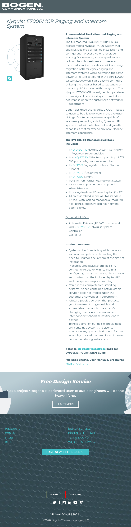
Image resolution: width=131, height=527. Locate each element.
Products (12, 429)
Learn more (65, 404)
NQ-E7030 (81, 157)
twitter (54, 502)
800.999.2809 (70, 514)
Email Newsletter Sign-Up (65, 452)
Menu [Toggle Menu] (123, 6)
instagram (64, 502)
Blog (9, 442)
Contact (11, 433)
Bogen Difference (82, 433)
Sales (9, 437)
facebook (59, 502)
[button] (31, 80)
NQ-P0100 (77, 177)
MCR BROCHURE (77, 364)
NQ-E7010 (76, 173)
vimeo (81, 502)
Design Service (79, 429)
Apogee (75, 494)
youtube (75, 502)
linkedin (69, 502)
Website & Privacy (81, 442)
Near (54, 494)
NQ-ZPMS (76, 165)
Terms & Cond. (78, 437)
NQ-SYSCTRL (78, 149)
